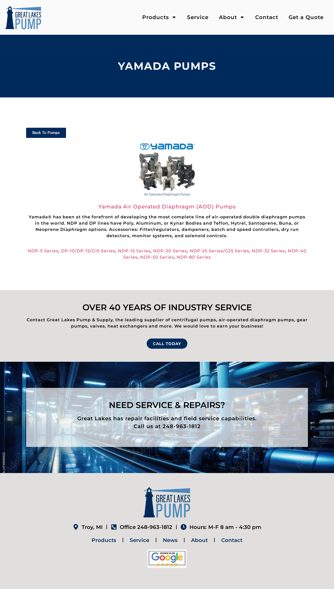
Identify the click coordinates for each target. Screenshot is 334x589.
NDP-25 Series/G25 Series (219, 250)
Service (197, 17)
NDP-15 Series (134, 250)
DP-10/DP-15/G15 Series (88, 250)
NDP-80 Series (194, 257)
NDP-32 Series (268, 250)
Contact (266, 17)
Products (159, 17)
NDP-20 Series (170, 250)
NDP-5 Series (43, 250)
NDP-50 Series (157, 257)
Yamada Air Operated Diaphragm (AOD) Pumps (167, 206)
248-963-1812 (182, 426)
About (232, 17)
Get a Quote (306, 17)
